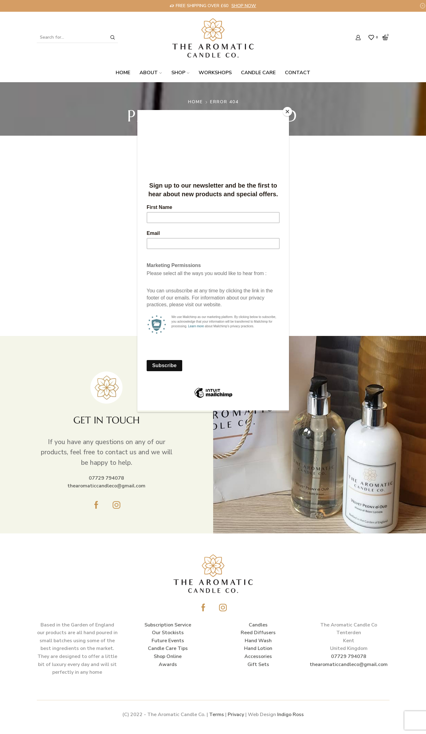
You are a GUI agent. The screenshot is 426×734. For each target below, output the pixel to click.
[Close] (287, 111)
